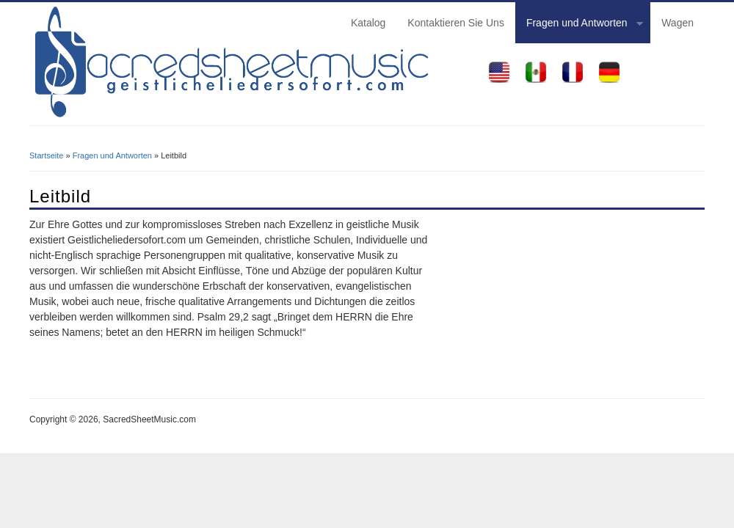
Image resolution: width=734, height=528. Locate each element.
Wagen (677, 23)
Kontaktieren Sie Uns (455, 23)
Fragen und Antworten (579, 25)
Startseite (46, 155)
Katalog (368, 23)
